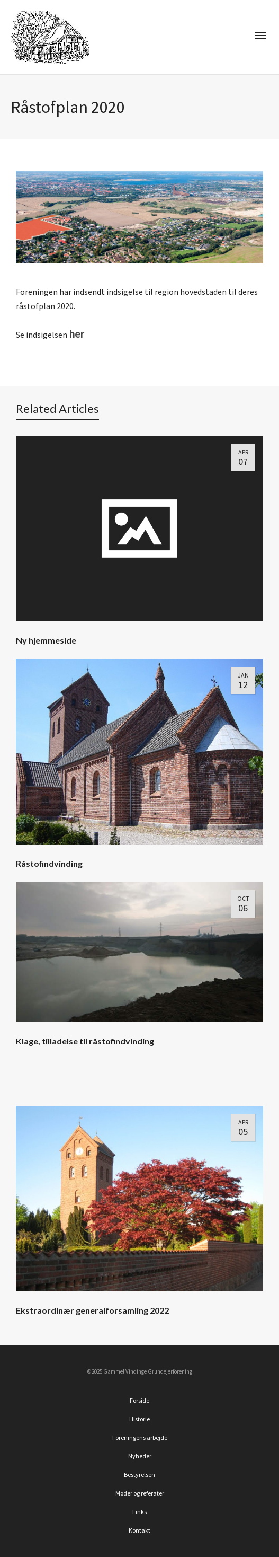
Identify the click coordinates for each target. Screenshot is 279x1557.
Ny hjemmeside (46, 640)
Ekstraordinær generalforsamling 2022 (92, 1310)
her (76, 333)
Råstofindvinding (49, 863)
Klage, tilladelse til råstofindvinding (85, 1041)
